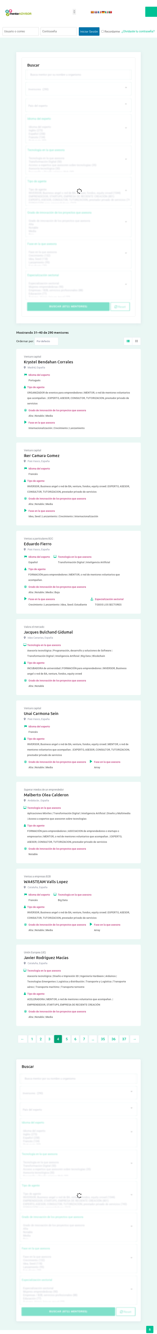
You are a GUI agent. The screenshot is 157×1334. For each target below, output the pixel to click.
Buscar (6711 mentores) (68, 305)
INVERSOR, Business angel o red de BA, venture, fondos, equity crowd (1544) (78, 192)
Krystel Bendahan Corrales (48, 361)
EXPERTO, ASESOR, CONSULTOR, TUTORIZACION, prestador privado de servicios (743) (78, 199)
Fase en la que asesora (42, 243)
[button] (74, 12)
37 (124, 1038)
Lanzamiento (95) (78, 262)
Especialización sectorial (43, 274)
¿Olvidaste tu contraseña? (138, 31)
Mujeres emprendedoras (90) (78, 286)
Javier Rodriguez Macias (46, 956)
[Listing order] (46, 341)
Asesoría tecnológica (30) (78, 168)
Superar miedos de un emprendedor (44, 788)
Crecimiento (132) (78, 255)
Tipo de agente (36, 180)
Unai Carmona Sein (41, 712)
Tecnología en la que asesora (46, 149)
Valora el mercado (34, 626)
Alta (78, 223)
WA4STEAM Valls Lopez (46, 880)
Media (78, 230)
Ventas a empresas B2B (37, 875)
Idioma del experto (39, 118)
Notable (78, 227)
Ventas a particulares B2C (38, 537)
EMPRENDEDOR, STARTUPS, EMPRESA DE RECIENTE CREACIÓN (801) (78, 195)
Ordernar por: (25, 340)
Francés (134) (78, 136)
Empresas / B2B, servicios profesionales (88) (78, 289)
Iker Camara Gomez (42, 454)
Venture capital (32, 355)
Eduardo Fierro (37, 543)
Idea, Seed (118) (78, 258)
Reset (120, 306)
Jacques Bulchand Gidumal (48, 631)
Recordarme (110, 31)
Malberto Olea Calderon (46, 794)
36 (113, 1038)
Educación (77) (78, 293)
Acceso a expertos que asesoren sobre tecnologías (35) (78, 164)
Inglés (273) (78, 129)
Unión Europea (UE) (35, 951)
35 (103, 1038)
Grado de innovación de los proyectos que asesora (59, 212)
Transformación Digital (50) (78, 161)
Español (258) (78, 133)
